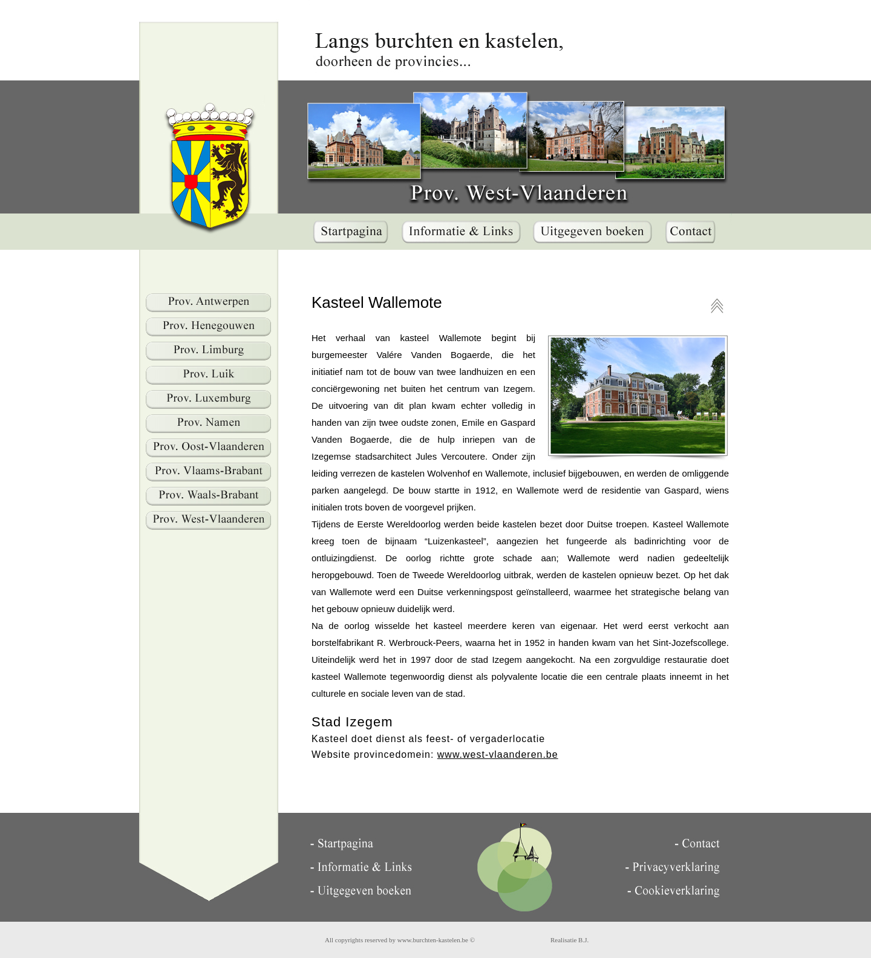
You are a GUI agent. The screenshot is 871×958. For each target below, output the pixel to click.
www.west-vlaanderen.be (497, 754)
